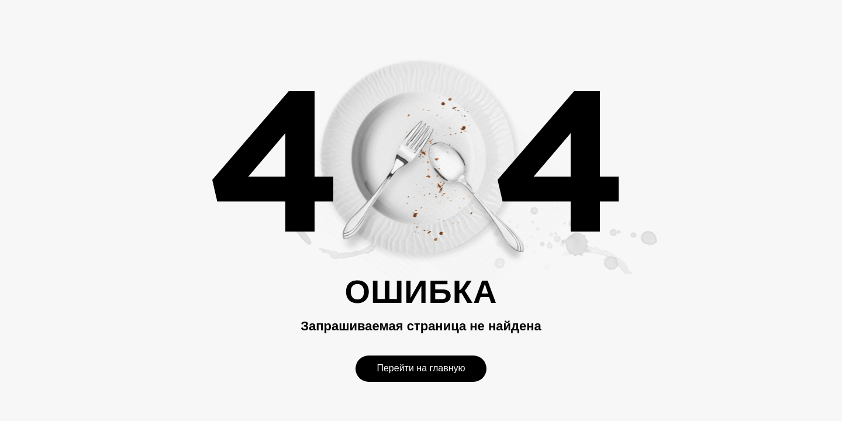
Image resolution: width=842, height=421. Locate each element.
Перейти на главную (421, 368)
